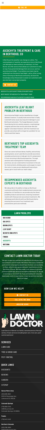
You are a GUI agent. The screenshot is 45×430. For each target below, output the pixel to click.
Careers (4, 373)
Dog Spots (6, 215)
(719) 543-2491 (6, 412)
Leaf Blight (7, 222)
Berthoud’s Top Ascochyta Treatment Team (16, 87)
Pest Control (7, 350)
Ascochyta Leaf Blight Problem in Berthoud (17, 84)
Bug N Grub (6, 211)
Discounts (5, 363)
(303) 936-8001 (6, 387)
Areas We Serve (22, 298)
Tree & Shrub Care (9, 345)
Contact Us (10, 78)
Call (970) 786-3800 (22, 293)
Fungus (5, 230)
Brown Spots (7, 219)
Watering (6, 238)
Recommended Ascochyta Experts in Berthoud (17, 90)
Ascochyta (7, 234)
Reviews (4, 368)
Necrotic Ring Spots (10, 226)
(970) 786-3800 (6, 421)
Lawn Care (5, 340)
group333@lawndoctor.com (24, 425)
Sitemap (4, 378)
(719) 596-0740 (6, 400)
